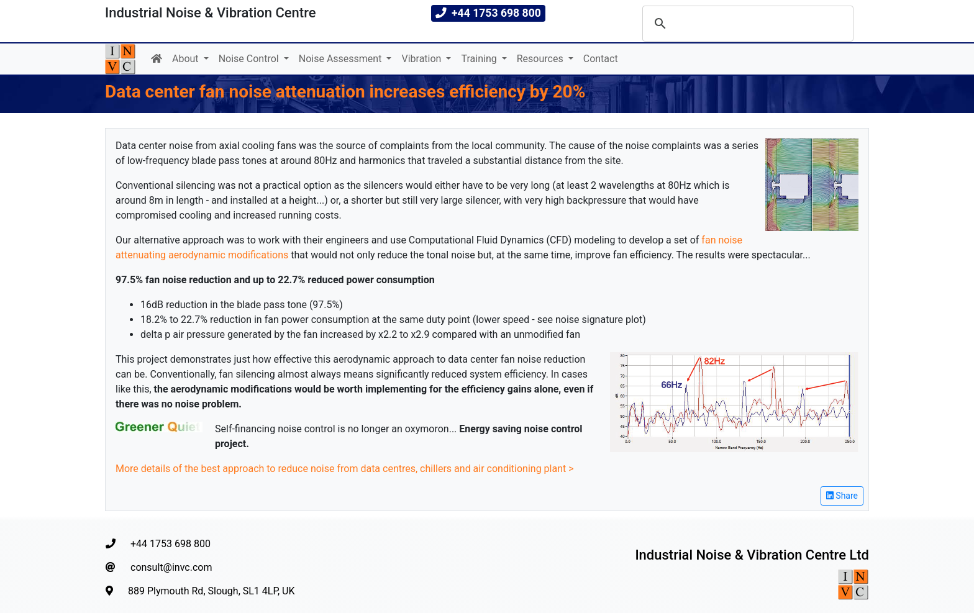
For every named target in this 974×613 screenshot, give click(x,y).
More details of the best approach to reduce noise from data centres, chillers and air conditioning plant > (345, 469)
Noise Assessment (342, 59)
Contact (600, 59)
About (186, 59)
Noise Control (250, 59)
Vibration (422, 59)
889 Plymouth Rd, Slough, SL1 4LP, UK (200, 591)
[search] (746, 23)
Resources (541, 59)
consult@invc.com (159, 567)
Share (842, 496)
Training (480, 59)
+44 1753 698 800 (158, 544)
